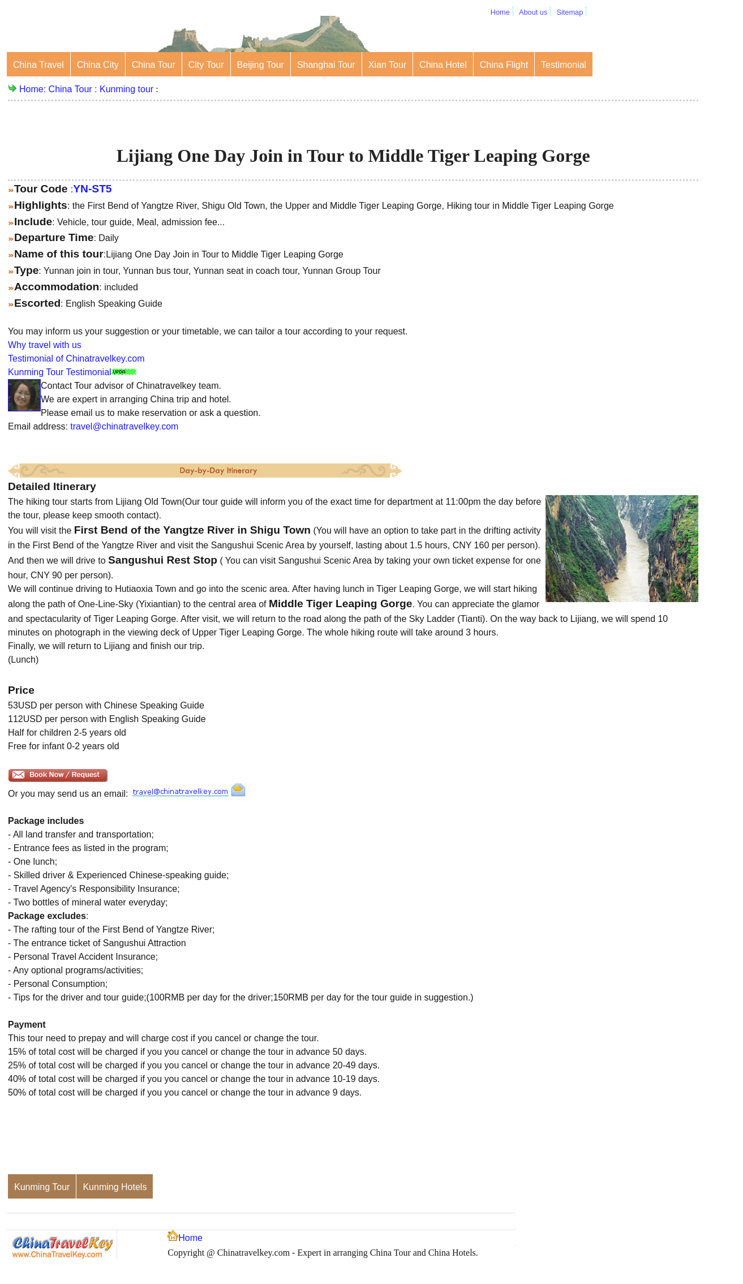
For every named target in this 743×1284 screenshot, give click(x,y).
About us (533, 12)
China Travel (38, 65)
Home (500, 12)
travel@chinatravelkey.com (124, 426)
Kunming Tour (42, 1187)
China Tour (153, 65)
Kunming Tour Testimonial (59, 372)
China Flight (504, 65)
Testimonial (563, 65)
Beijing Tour (260, 65)
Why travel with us (44, 345)
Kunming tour (126, 89)
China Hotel (443, 65)
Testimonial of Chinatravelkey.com (76, 358)
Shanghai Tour (326, 65)
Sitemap (569, 12)
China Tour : (74, 89)
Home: (34, 89)
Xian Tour (387, 65)
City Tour (206, 65)
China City (98, 65)
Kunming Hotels (115, 1187)
